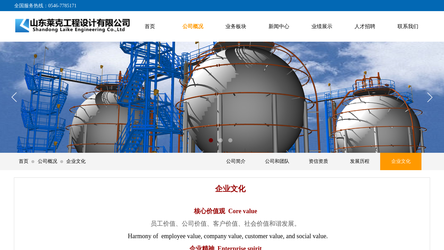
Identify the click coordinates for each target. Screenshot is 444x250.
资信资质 (318, 161)
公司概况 (47, 161)
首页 (23, 161)
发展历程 (359, 161)
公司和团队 (277, 161)
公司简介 (236, 161)
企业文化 (401, 161)
